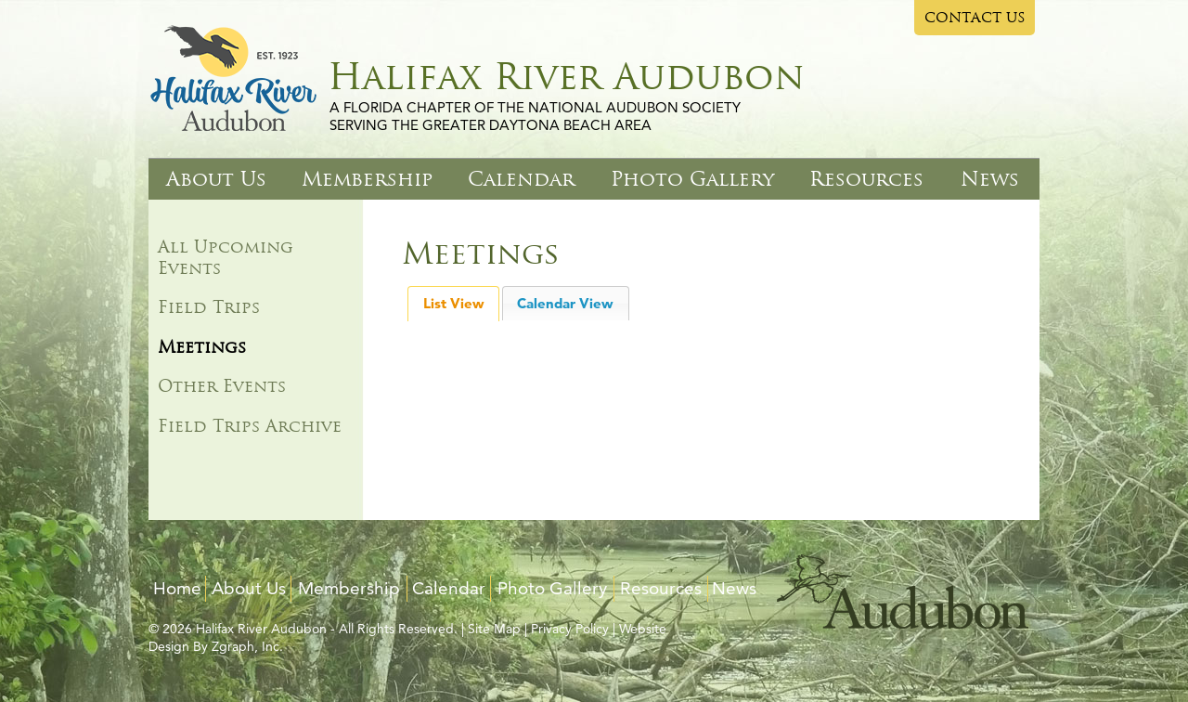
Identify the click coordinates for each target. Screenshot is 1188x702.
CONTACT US (975, 17)
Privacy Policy (570, 628)
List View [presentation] (453, 303)
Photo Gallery (692, 178)
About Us (216, 178)
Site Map (494, 628)
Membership (367, 178)
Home (177, 588)
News (990, 178)
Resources (866, 178)
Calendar (521, 178)
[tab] (453, 303)
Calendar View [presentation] (565, 303)
